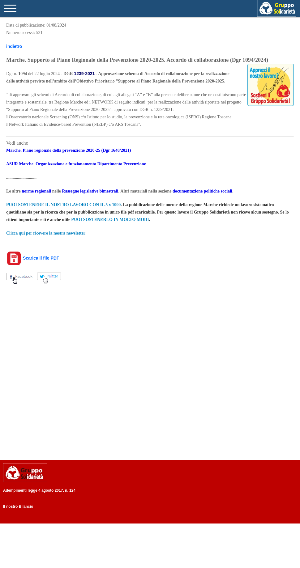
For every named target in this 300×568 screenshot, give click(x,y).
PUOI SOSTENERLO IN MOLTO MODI (110, 219)
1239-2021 (84, 73)
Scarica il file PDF (32, 258)
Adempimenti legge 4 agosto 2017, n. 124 (39, 490)
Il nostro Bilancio (18, 506)
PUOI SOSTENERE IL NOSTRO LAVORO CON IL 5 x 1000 (63, 204)
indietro (14, 46)
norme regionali (36, 191)
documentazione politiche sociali (202, 191)
